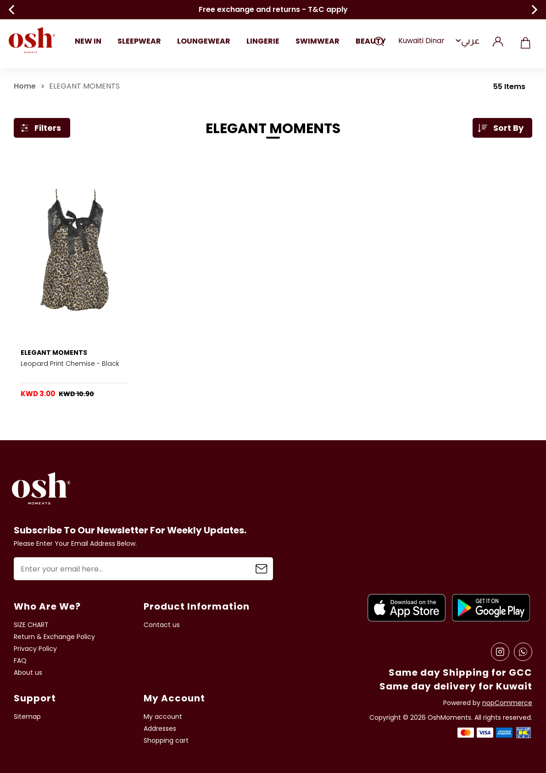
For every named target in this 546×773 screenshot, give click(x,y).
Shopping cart (525, 41)
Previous (11, 9)
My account (163, 716)
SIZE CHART (31, 625)
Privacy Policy (35, 648)
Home (25, 86)
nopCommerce (507, 703)
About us (28, 672)
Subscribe (261, 568)
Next (534, 9)
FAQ (20, 660)
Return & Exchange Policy (54, 637)
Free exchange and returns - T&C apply (273, 10)
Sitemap (27, 716)
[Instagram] (500, 652)
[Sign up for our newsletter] (143, 568)
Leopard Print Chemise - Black (70, 363)
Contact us (162, 625)
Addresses (160, 728)
